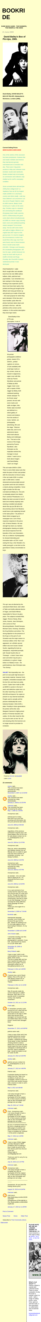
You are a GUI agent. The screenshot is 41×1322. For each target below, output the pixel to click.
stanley (10, 796)
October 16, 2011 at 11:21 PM (17, 1002)
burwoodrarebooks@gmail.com (34, 1314)
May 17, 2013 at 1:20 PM (15, 1136)
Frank (9, 1005)
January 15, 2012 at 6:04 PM (17, 1056)
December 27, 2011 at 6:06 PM (17, 1028)
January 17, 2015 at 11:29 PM (17, 1207)
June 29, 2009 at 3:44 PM (16, 860)
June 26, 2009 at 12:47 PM (16, 842)
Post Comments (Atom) (18, 1220)
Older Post (24, 1216)
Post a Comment (8, 1211)
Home (15, 1216)
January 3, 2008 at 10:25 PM (17, 802)
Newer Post (6, 1216)
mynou (10, 786)
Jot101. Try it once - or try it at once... (34, 1237)
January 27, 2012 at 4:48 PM (17, 1068)
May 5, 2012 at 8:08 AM (15, 1087)
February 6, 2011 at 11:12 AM (17, 985)
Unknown (11, 805)
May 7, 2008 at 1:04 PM (15, 810)
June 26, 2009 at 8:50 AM (16, 825)
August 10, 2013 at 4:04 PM (16, 1189)
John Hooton (12, 934)
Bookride (10, 914)
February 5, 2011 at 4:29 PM (17, 969)
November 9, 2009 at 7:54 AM (17, 911)
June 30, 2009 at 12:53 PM (16, 884)
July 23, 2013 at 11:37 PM (16, 1162)
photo (9, 778)
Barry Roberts (12, 951)
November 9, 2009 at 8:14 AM (17, 930)
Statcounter (4, 1222)
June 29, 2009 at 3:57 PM (16, 870)
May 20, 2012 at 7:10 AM (15, 1105)
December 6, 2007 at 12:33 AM (17, 793)
